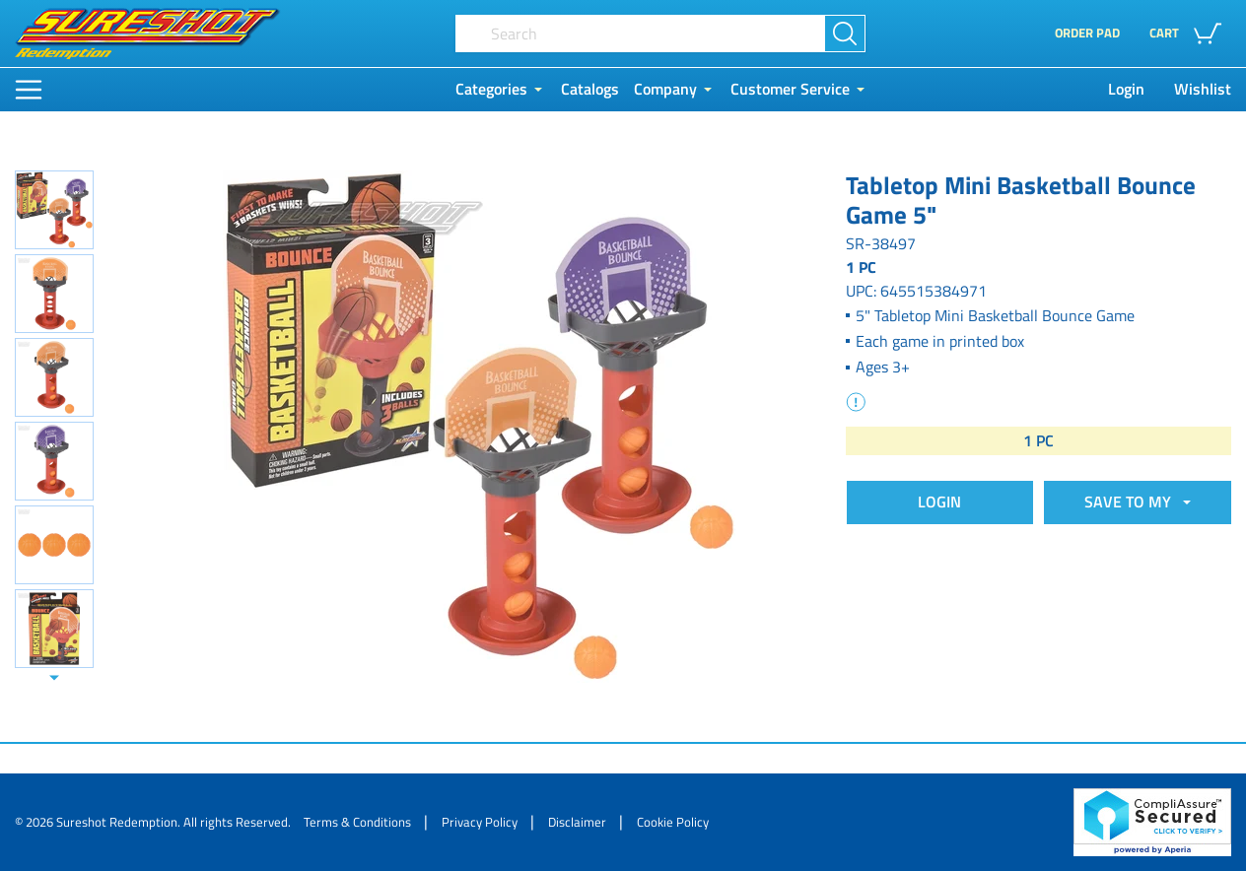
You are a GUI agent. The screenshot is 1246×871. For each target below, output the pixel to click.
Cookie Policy (673, 822)
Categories (491, 89)
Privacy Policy (480, 822)
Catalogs (590, 89)
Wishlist (1202, 89)
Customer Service (790, 89)
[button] (1190, 33)
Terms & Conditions (357, 822)
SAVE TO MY (1131, 501)
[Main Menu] (28, 89)
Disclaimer (577, 822)
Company (665, 89)
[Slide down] (54, 677)
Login (1126, 89)
